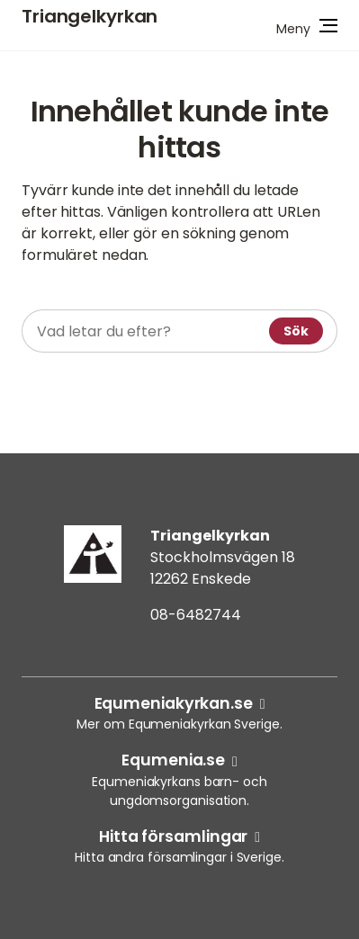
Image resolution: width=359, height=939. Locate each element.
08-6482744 (195, 614)
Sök (296, 331)
